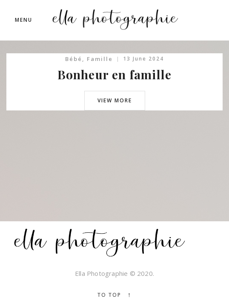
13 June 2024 (143, 58)
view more (114, 100)
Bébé (73, 59)
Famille (100, 59)
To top (114, 294)
